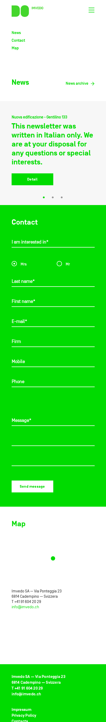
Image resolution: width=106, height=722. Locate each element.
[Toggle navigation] (91, 11)
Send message (32, 486)
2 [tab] (53, 198)
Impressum (22, 709)
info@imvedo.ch (25, 607)
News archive (80, 83)
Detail (32, 179)
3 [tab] (62, 198)
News (16, 32)
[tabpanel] (53, 154)
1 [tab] (44, 198)
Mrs (19, 263)
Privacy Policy (24, 715)
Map (15, 47)
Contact (18, 40)
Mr (63, 263)
